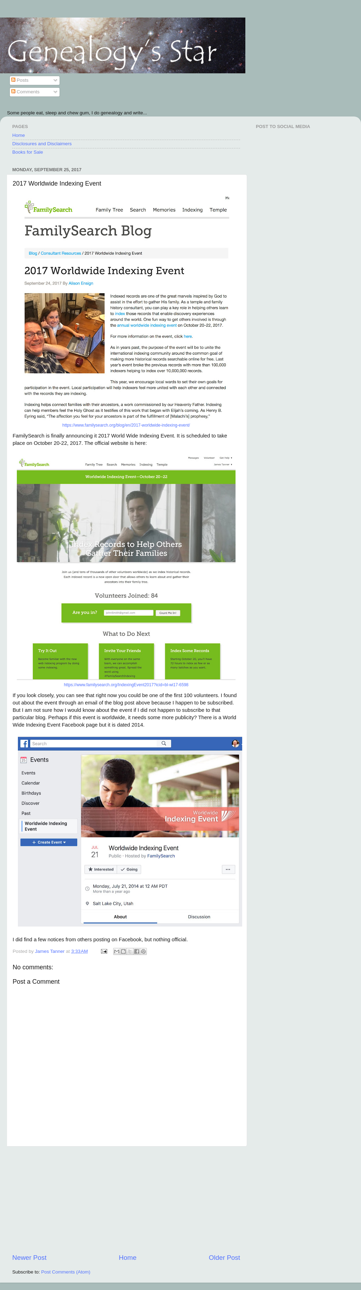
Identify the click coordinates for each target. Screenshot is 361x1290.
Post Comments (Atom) (65, 1272)
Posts (20, 80)
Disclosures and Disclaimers (42, 143)
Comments (25, 91)
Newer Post (29, 1257)
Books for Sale (27, 152)
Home (18, 135)
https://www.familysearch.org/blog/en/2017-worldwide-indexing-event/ (126, 425)
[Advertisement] (126, 1200)
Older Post (224, 1257)
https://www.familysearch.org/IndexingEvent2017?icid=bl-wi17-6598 (126, 684)
